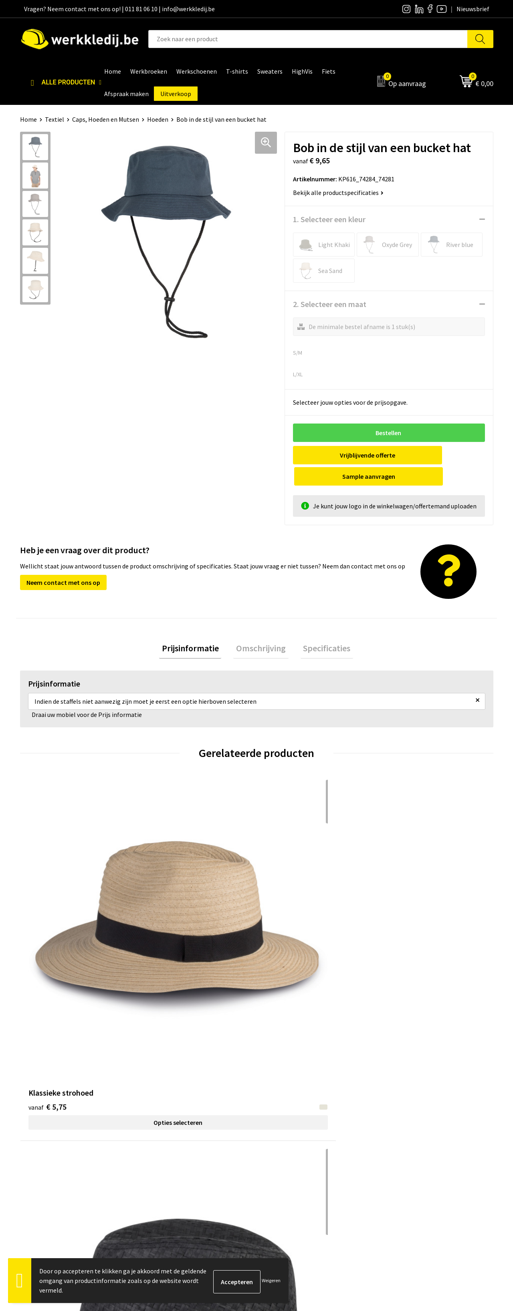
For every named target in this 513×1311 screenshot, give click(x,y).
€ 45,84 (404, 891)
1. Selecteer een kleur (329, 219)
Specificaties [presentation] (321, 628)
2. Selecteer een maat (329, 304)
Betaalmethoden (407, 1118)
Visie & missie (285, 1130)
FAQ (154, 1154)
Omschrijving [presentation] (261, 628)
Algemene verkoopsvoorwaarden (194, 1142)
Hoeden (157, 119)
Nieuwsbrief (283, 1118)
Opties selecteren (79, 907)
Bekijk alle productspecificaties (338, 193)
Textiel (54, 119)
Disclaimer (398, 1106)
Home (28, 119)
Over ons (279, 1106)
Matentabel (283, 1142)
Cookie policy (167, 1130)
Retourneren (401, 1130)
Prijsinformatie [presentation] (195, 628)
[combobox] (308, 39)
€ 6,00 (166, 903)
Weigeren (271, 1280)
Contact (160, 1106)
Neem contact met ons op (63, 561)
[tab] (195, 628)
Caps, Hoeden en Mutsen (105, 119)
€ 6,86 (284, 891)
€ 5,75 (47, 891)
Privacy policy (167, 1118)
